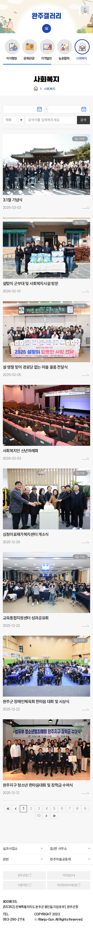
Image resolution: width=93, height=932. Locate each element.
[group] (11, 50)
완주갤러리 (47, 16)
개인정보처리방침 (67, 885)
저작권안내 (69, 875)
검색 (83, 120)
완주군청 (23, 875)
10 (38, 816)
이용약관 (23, 885)
